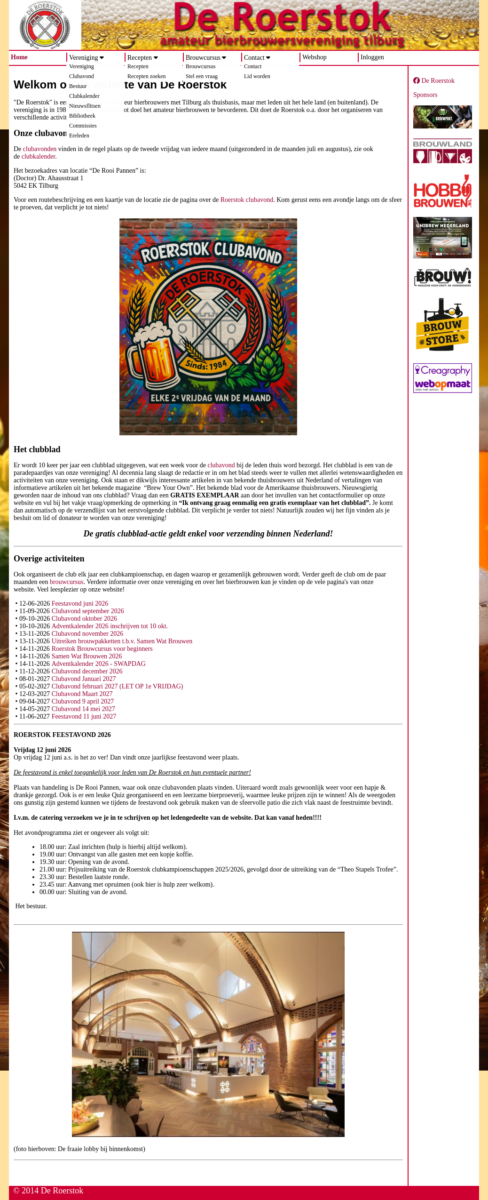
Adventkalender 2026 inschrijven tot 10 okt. (110, 626)
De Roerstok (434, 80)
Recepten (139, 57)
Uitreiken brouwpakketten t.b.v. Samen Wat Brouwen (122, 641)
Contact (254, 57)
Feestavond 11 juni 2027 (84, 716)
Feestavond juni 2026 (80, 603)
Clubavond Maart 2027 (82, 693)
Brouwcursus (203, 57)
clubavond (221, 465)
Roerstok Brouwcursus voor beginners (102, 648)
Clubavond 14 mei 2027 (83, 708)
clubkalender (38, 156)
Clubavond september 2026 (88, 611)
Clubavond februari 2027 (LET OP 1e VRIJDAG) (117, 686)
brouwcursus (67, 581)
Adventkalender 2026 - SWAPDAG (99, 663)
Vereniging (83, 57)
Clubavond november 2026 (87, 633)
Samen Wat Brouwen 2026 (87, 656)
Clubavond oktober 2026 (84, 618)
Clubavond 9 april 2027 (83, 701)
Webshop (314, 57)
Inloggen (372, 57)
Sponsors (425, 94)
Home (19, 57)
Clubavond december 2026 (87, 671)
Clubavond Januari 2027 (84, 678)
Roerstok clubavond (246, 199)
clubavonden (40, 148)
